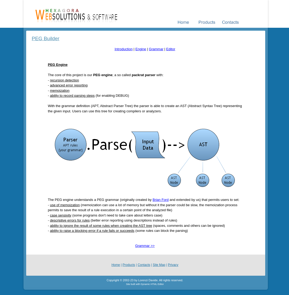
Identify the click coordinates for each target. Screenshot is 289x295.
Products (129, 265)
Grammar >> (145, 246)
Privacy (173, 265)
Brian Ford (161, 200)
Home (116, 265)
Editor (170, 49)
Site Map (159, 265)
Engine (140, 49)
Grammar (156, 49)
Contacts (144, 265)
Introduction (123, 49)
